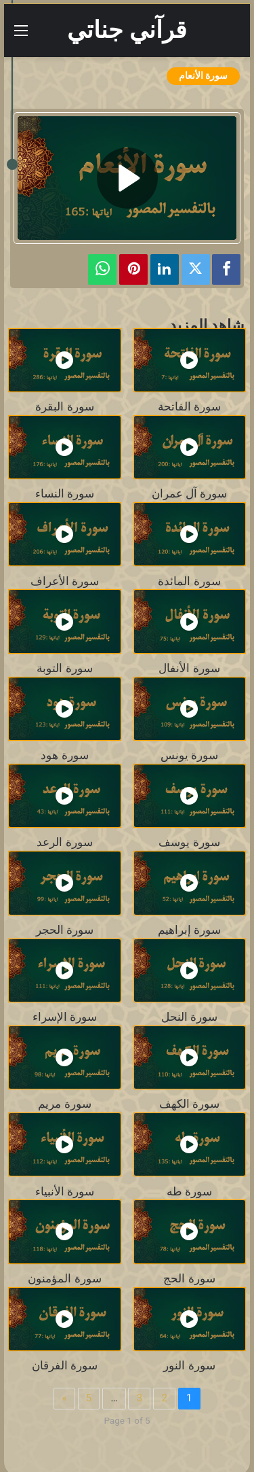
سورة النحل (189, 1017)
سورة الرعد (64, 842)
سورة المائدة (189, 581)
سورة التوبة (64, 668)
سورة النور (189, 1365)
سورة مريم (64, 1104)
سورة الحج (189, 1278)
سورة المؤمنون (64, 1278)
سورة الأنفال (188, 668)
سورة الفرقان (65, 1365)
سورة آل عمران (189, 493)
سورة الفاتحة (189, 406)
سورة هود (64, 755)
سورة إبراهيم (189, 930)
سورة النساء (64, 493)
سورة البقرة (64, 406)
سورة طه (189, 1191)
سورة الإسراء (65, 1017)
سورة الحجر (64, 930)
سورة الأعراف (64, 581)
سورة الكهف (189, 1104)
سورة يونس (189, 755)
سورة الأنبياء (64, 1191)
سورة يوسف (188, 842)
